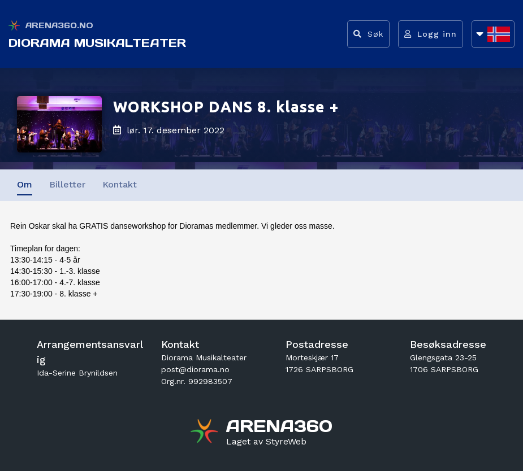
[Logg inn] (431, 34)
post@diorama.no (195, 369)
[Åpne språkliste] (493, 34)
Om (24, 184)
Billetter (67, 184)
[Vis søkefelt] (368, 34)
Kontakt (119, 184)
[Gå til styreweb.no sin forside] (266, 441)
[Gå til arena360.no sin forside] (206, 432)
